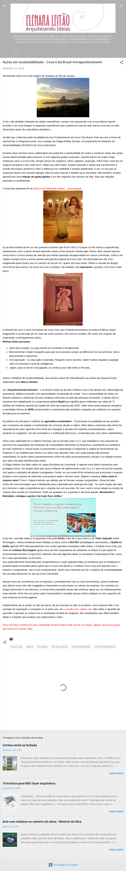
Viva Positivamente (104, 647)
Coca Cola (16, 647)
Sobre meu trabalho (88, 51)
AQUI (78, 441)
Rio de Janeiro (60, 647)
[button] (121, 63)
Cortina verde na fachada (20, 746)
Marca (29, 647)
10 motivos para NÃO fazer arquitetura (29, 784)
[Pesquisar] (121, 7)
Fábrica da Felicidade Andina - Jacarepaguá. (57, 189)
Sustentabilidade (81, 647)
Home (27, 51)
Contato (42, 51)
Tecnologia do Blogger (63, 864)
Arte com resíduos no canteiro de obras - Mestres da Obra (42, 822)
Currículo (61, 51)
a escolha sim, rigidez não (77, 609)
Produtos (42, 647)
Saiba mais (116, 773)
